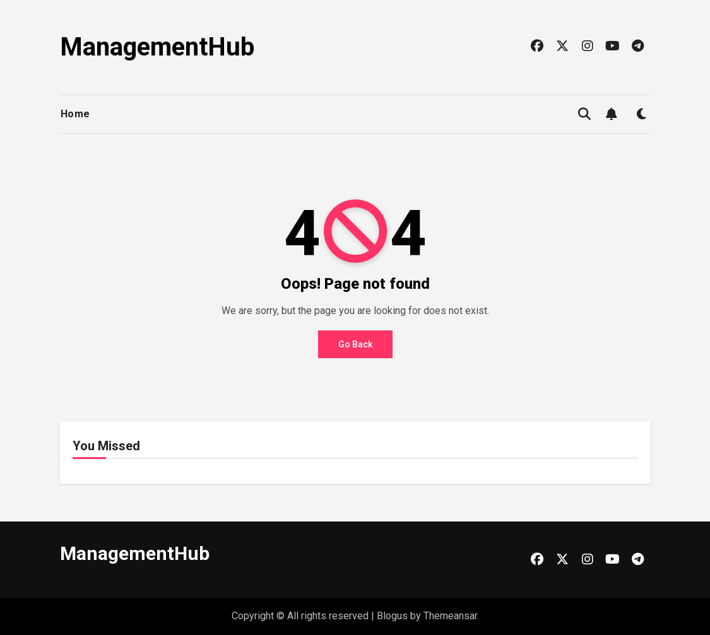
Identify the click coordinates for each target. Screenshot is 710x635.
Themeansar (450, 616)
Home (75, 114)
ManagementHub (157, 47)
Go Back (355, 344)
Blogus (392, 616)
